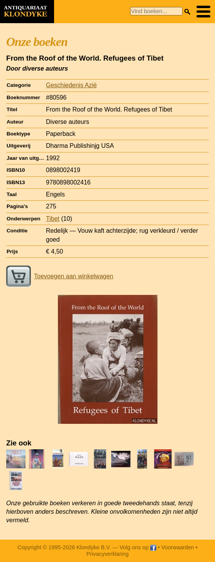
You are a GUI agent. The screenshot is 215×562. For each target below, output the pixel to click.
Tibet (52, 218)
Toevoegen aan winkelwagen (59, 276)
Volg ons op (138, 547)
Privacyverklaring (107, 554)
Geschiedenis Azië (71, 85)
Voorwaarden (177, 547)
